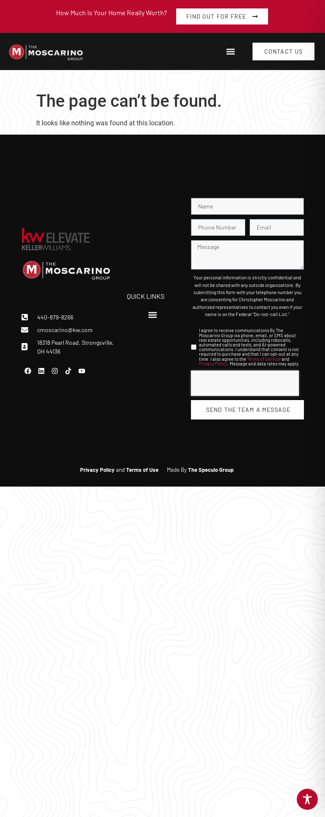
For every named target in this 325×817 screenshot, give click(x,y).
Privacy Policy (213, 363)
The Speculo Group (211, 469)
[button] (230, 52)
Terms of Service (264, 359)
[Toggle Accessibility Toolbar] (307, 799)
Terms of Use (142, 469)
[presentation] (245, 383)
